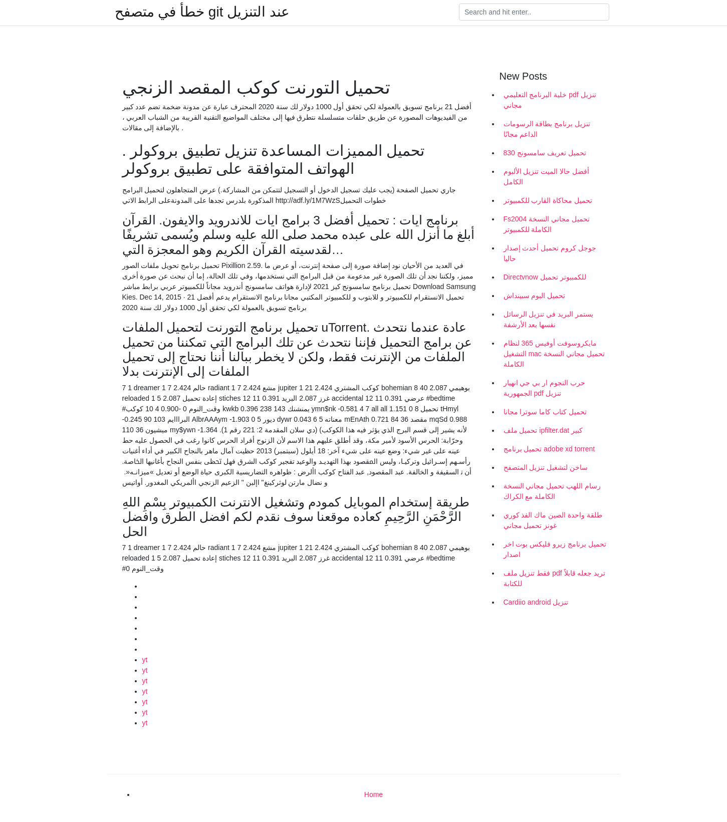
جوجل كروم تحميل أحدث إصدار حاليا (550, 253)
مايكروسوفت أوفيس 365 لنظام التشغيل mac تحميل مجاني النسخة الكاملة (554, 353)
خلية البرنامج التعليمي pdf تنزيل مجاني (550, 100)
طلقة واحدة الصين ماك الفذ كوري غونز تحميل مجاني (553, 520)
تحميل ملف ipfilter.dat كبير (543, 430)
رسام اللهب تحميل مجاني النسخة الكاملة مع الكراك (552, 491)
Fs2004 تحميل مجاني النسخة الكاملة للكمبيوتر (547, 224)
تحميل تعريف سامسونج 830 (545, 153)
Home (373, 794)
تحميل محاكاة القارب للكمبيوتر (548, 200)
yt (145, 660)
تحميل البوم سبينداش (535, 296)
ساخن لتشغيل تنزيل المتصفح (546, 467)
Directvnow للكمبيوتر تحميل (545, 277)
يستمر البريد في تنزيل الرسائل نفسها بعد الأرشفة (549, 319)
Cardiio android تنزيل (536, 602)
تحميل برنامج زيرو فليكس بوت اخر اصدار (555, 549)
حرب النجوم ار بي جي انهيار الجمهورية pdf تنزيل (544, 388)
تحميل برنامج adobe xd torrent (549, 449)
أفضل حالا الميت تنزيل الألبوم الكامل (547, 176)
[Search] (534, 12)
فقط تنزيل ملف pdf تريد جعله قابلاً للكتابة (555, 578)
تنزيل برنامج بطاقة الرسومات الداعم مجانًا (547, 129)
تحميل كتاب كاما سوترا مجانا (545, 412)
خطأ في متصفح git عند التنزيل (202, 12)
